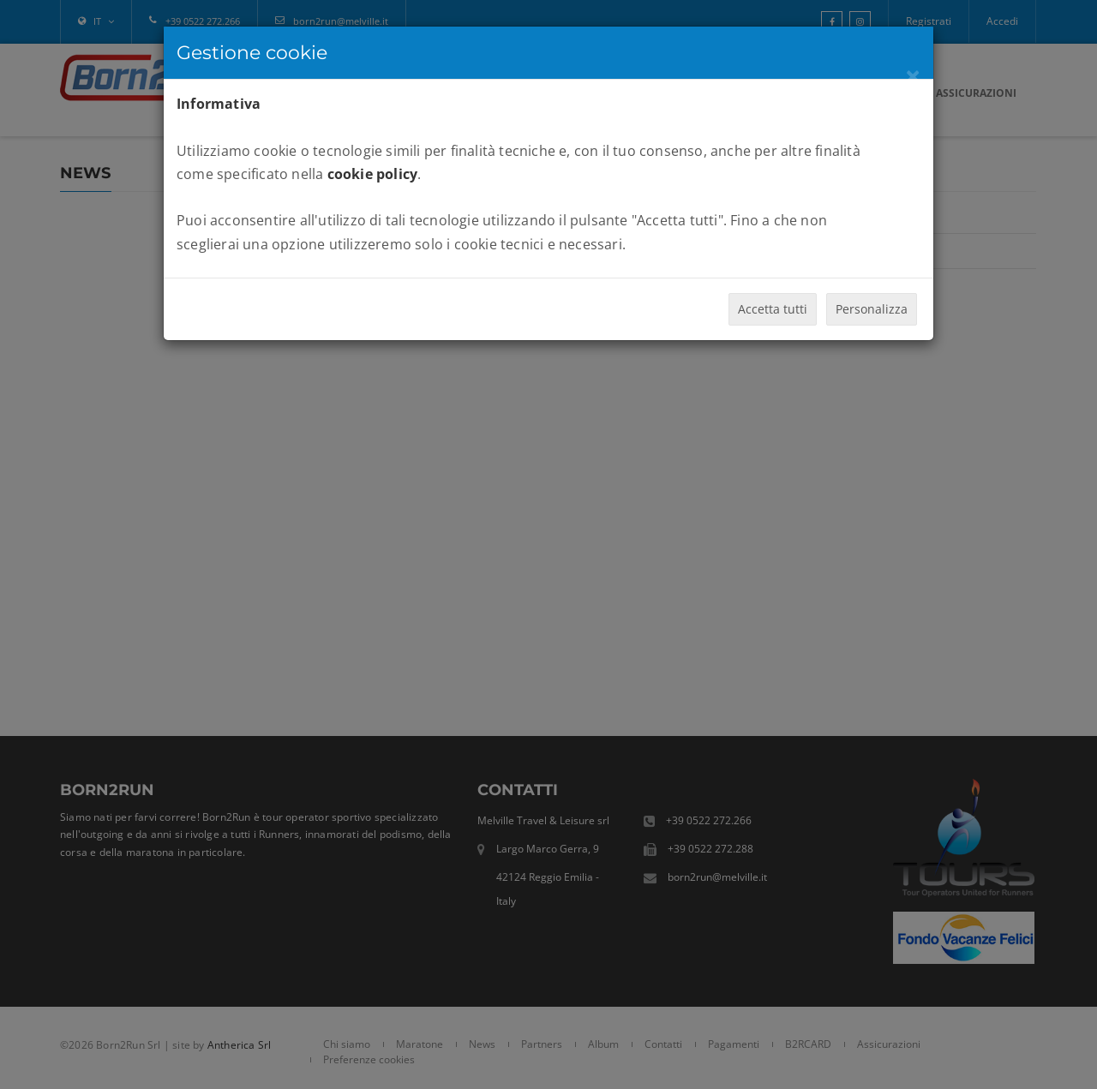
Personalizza (872, 309)
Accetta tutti (772, 309)
